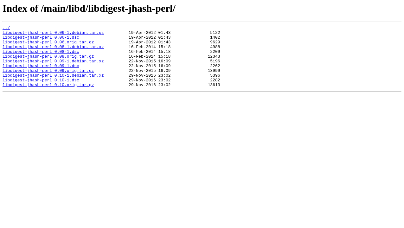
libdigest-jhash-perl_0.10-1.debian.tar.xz (53, 85)
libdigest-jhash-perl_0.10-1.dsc (41, 91)
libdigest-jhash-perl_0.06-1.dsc (41, 40)
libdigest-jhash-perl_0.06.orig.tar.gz (48, 45)
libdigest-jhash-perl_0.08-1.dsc (41, 57)
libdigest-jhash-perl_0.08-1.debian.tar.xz (53, 51)
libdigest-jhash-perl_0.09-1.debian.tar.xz (53, 68)
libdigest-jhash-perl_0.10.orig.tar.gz (48, 97)
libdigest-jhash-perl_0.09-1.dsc (41, 74)
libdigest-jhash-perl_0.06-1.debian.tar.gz (53, 34)
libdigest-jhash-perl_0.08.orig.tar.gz (48, 63)
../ (6, 28)
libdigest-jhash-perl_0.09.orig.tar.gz (48, 80)
